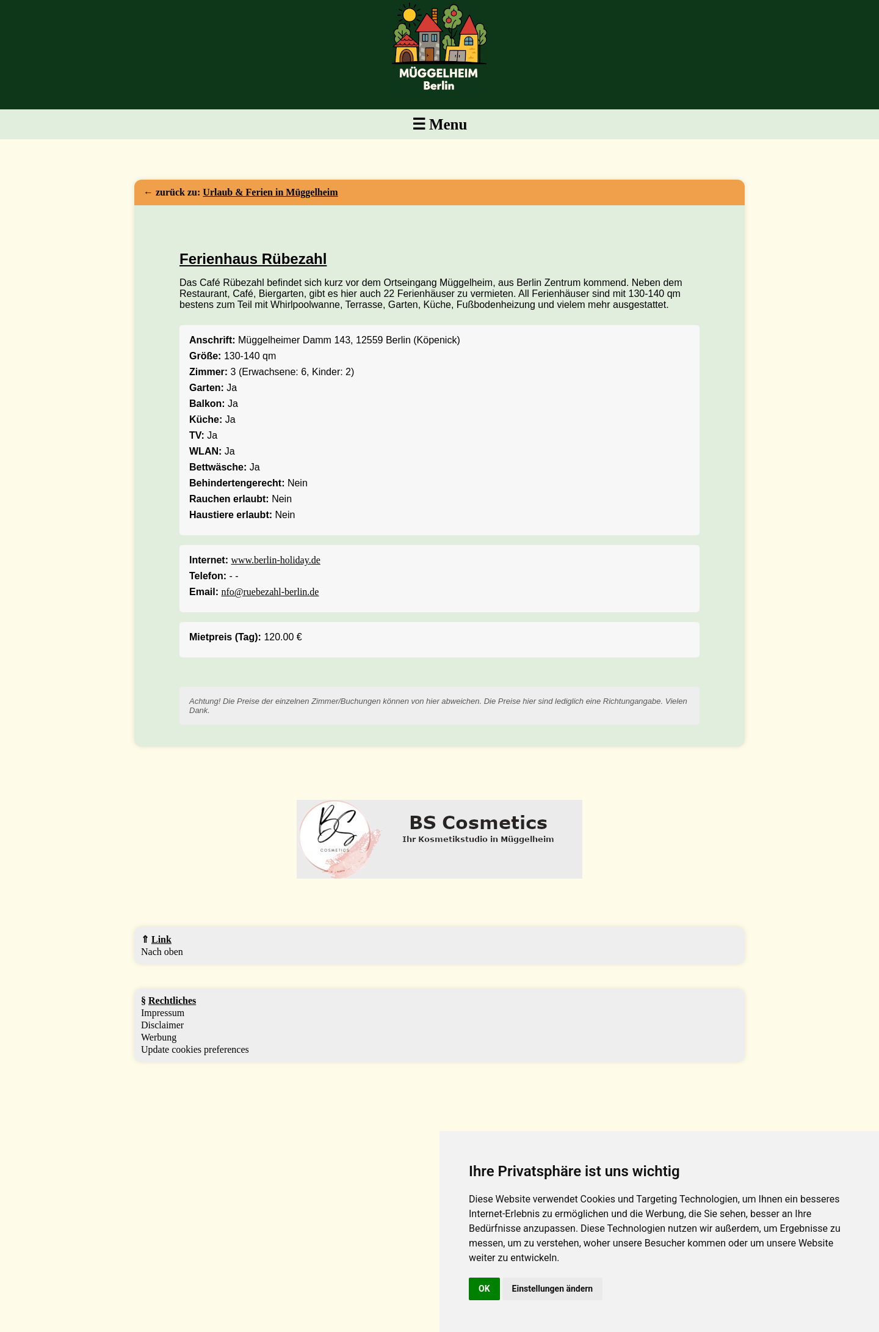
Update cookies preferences (195, 1049)
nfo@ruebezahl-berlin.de (270, 592)
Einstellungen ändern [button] (552, 1289)
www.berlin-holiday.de (275, 560)
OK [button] (484, 1289)
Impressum (162, 1013)
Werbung (158, 1037)
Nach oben (162, 951)
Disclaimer (162, 1025)
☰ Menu (440, 124)
